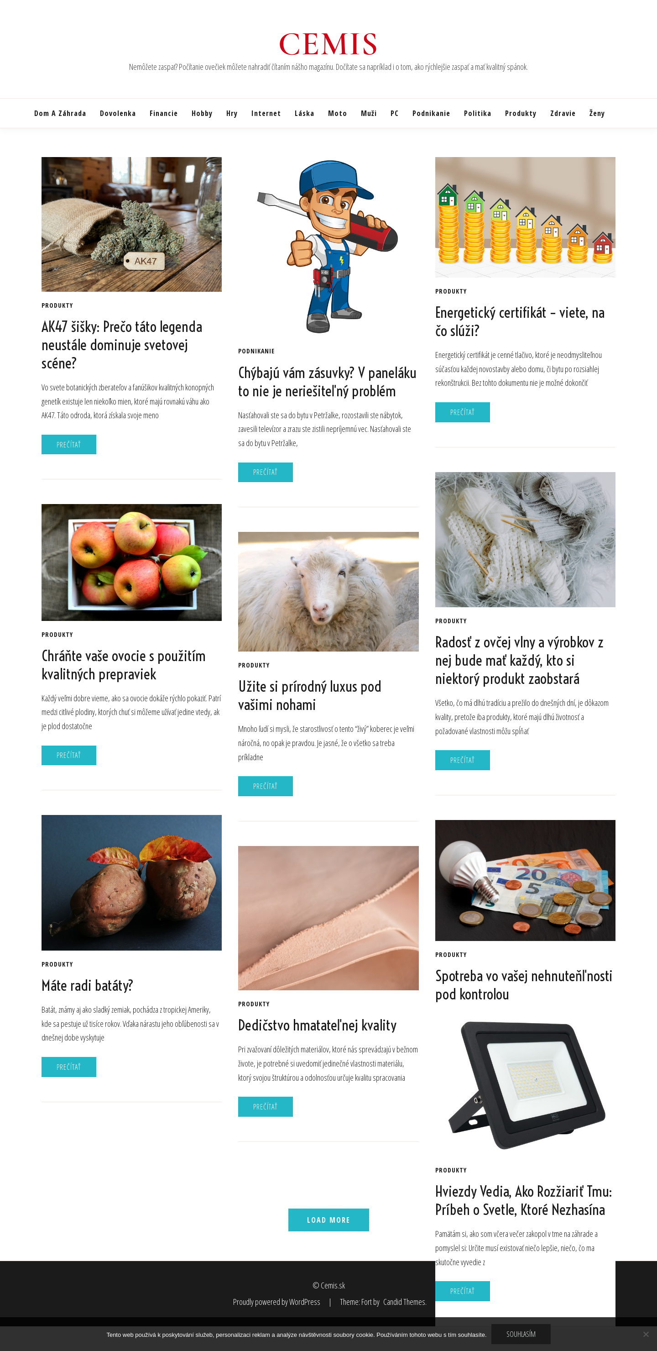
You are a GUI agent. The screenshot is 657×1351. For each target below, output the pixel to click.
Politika (477, 113)
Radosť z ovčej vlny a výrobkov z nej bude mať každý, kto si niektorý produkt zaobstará (519, 660)
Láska (304, 113)
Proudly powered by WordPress (277, 1301)
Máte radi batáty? (88, 985)
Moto (337, 113)
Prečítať (69, 445)
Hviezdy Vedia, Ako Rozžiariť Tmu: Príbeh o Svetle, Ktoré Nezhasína (523, 1200)
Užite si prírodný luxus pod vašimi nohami (309, 695)
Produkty (521, 113)
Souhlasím (521, 1334)
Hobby (202, 113)
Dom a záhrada (60, 113)
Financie (164, 113)
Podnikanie (431, 113)
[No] (645, 1334)
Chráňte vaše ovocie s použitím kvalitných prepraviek (124, 665)
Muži (369, 113)
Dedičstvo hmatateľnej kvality (317, 1025)
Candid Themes (404, 1301)
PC (395, 113)
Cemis (328, 44)
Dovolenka (118, 113)
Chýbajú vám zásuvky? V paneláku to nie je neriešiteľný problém (327, 381)
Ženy (597, 113)
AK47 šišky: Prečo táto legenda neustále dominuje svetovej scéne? (122, 344)
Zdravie (563, 113)
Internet (266, 113)
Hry (232, 113)
